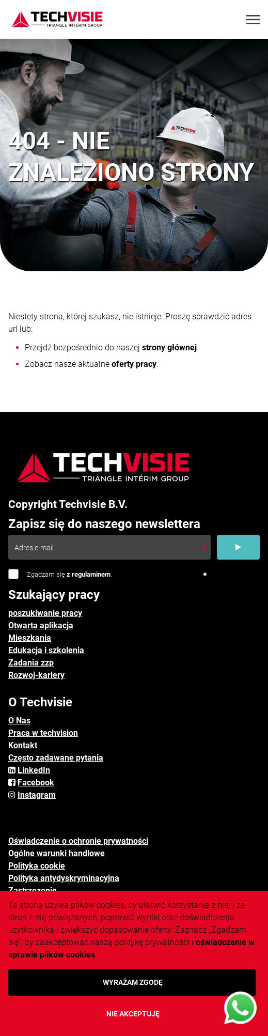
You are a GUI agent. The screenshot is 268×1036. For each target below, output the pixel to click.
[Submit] (238, 547)
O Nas (19, 720)
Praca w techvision (43, 733)
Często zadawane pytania (55, 758)
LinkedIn (34, 770)
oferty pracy (134, 364)
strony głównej (169, 347)
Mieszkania (29, 638)
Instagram (37, 795)
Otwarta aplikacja (40, 625)
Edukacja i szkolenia (46, 650)
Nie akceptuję (133, 1014)
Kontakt (22, 745)
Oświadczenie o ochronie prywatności (78, 841)
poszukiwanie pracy (45, 613)
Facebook (36, 782)
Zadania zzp (31, 663)
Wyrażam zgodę (133, 982)
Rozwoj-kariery (36, 675)
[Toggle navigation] (254, 19)
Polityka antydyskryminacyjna (63, 878)
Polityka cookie (36, 866)
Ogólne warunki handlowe (56, 853)
